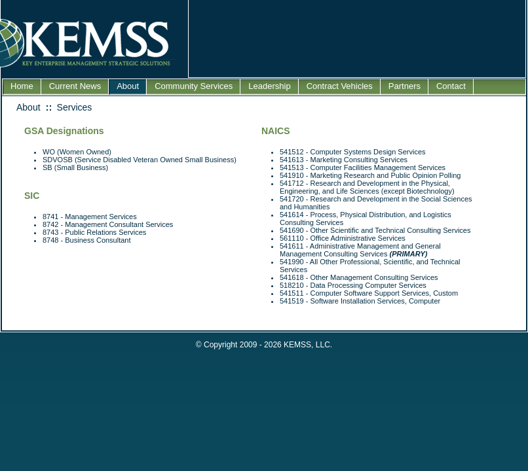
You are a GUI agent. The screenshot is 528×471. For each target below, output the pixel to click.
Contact (451, 86)
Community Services (194, 86)
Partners (404, 86)
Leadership (269, 86)
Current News (75, 86)
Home (21, 86)
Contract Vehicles (340, 86)
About (128, 86)
